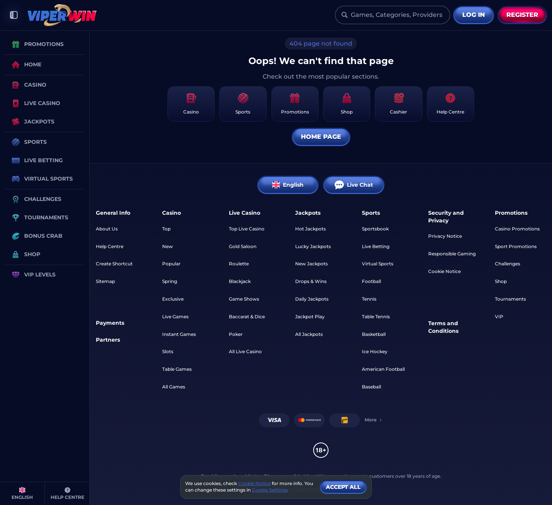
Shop (501, 281)
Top (166, 229)
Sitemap (105, 281)
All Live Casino (245, 351)
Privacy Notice (445, 236)
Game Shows (244, 299)
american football (383, 369)
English (288, 185)
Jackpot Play (310, 316)
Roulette (239, 263)
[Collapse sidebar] (13, 15)
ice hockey (375, 351)
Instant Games (179, 334)
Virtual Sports (377, 263)
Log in (473, 14)
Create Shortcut (114, 263)
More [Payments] (374, 420)
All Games (173, 387)
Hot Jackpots (310, 229)
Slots (167, 351)
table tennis (376, 316)
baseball (371, 387)
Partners (108, 339)
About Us (107, 229)
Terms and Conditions (443, 327)
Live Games (175, 316)
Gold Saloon (242, 246)
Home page (321, 136)
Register (522, 14)
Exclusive (173, 299)
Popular (171, 263)
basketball (374, 334)
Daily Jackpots (312, 299)
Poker (236, 334)
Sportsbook (375, 229)
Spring (169, 281)
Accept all (343, 487)
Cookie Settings (270, 490)
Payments (110, 322)
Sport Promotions (516, 246)
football (371, 281)
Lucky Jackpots (313, 246)
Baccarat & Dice (247, 316)
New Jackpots (311, 263)
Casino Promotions (517, 229)
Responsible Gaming (452, 254)
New (167, 246)
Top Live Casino (246, 229)
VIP (499, 316)
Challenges (507, 263)
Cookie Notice (444, 271)
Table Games (177, 369)
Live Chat (354, 184)
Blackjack (240, 281)
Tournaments (510, 299)
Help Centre (109, 246)
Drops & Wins (311, 281)
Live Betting (375, 246)
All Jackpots (309, 334)
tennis (369, 299)
